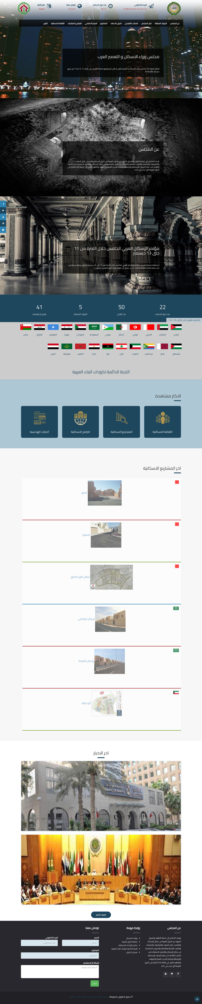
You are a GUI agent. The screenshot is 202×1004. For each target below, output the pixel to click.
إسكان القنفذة (102, 661)
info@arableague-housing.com (135, 8)
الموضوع (95, 950)
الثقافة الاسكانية (57, 23)
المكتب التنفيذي (131, 23)
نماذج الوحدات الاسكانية (128, 945)
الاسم (96, 937)
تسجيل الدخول (131, 952)
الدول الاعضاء (116, 23)
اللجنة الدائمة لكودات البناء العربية (101, 372)
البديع (102, 492)
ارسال (94, 983)
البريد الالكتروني (51, 937)
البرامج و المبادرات (75, 23)
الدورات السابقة (161, 23)
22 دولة (103, 8)
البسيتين (101, 534)
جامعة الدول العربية (129, 942)
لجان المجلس (146, 23)
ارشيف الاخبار (101, 914)
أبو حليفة (102, 703)
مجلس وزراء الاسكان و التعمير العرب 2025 (89, 997)
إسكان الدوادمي (102, 619)
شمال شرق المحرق (102, 576)
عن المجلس (175, 23)
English (42, 9)
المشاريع (103, 23)
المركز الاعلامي (91, 23)
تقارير (45, 23)
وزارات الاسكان (131, 938)
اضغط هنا (72, 8)
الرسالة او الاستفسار (91, 962)
